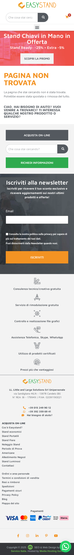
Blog (4, 499)
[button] (37, 27)
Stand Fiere (8, 440)
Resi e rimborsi (11, 482)
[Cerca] (43, 17)
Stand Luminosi (11, 461)
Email (9, 211)
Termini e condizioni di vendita (20, 477)
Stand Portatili (10, 435)
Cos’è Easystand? (12, 427)
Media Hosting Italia (51, 551)
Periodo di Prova (12, 448)
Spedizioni (8, 486)
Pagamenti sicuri (12, 490)
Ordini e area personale (15, 473)
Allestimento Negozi (14, 457)
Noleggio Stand (11, 444)
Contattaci (8, 465)
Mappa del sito (10, 503)
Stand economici (12, 431)
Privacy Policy (10, 494)
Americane (8, 452)
